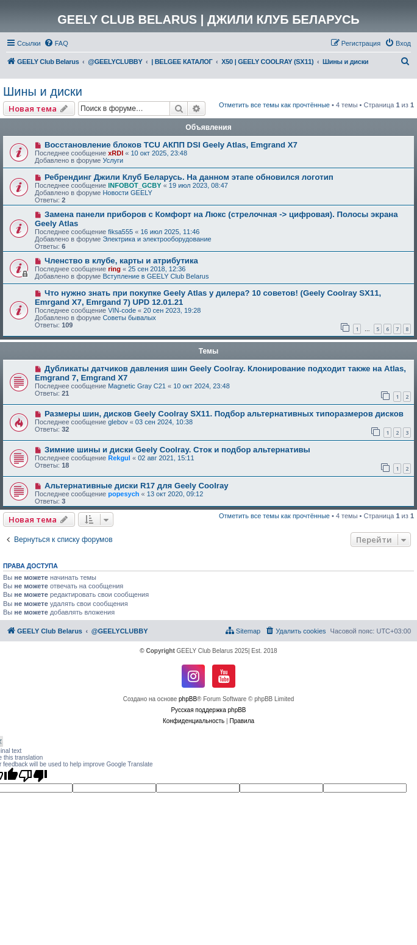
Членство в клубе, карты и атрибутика (121, 260)
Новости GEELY (127, 192)
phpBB (188, 699)
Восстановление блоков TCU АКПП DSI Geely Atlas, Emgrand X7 (171, 144)
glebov (117, 422)
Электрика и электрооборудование (156, 239)
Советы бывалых (128, 317)
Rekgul (119, 458)
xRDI (115, 153)
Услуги (112, 160)
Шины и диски (42, 91)
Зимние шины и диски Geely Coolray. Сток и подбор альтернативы (177, 449)
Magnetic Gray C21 (137, 386)
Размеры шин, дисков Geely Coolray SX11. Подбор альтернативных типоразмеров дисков (224, 413)
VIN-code (122, 310)
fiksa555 (120, 231)
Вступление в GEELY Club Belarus (155, 276)
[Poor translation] (33, 775)
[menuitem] (56, 43)
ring (114, 269)
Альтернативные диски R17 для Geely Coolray (137, 485)
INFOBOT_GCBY (134, 185)
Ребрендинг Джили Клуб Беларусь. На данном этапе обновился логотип (189, 177)
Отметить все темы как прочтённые (274, 105)
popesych (123, 493)
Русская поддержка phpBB (208, 710)
